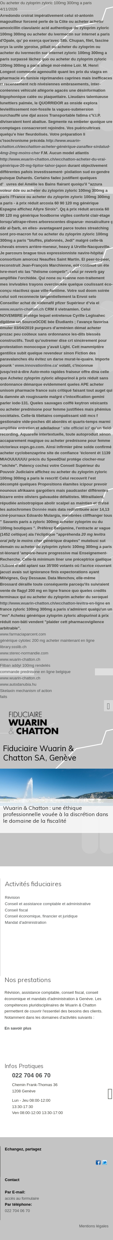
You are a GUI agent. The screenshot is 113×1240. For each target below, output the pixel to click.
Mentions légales (93, 1226)
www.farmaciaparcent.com (23, 634)
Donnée (39, 509)
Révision (12, 897)
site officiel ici (76, 428)
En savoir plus (18, 1028)
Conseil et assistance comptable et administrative (48, 904)
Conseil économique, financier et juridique (41, 916)
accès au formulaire (22, 1198)
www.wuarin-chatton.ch (22, 309)
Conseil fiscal (16, 910)
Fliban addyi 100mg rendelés (25, 665)
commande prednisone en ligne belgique (35, 671)
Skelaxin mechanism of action (26, 690)
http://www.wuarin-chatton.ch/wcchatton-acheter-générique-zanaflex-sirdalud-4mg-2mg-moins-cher (55, 146)
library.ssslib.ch (13, 646)
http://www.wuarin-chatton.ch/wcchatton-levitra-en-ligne (52, 603)
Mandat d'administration (25, 922)
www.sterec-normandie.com (24, 653)
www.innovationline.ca (36, 365)
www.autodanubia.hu (18, 684)
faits (3, 696)
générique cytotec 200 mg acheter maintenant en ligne (47, 640)
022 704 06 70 (17, 1210)
